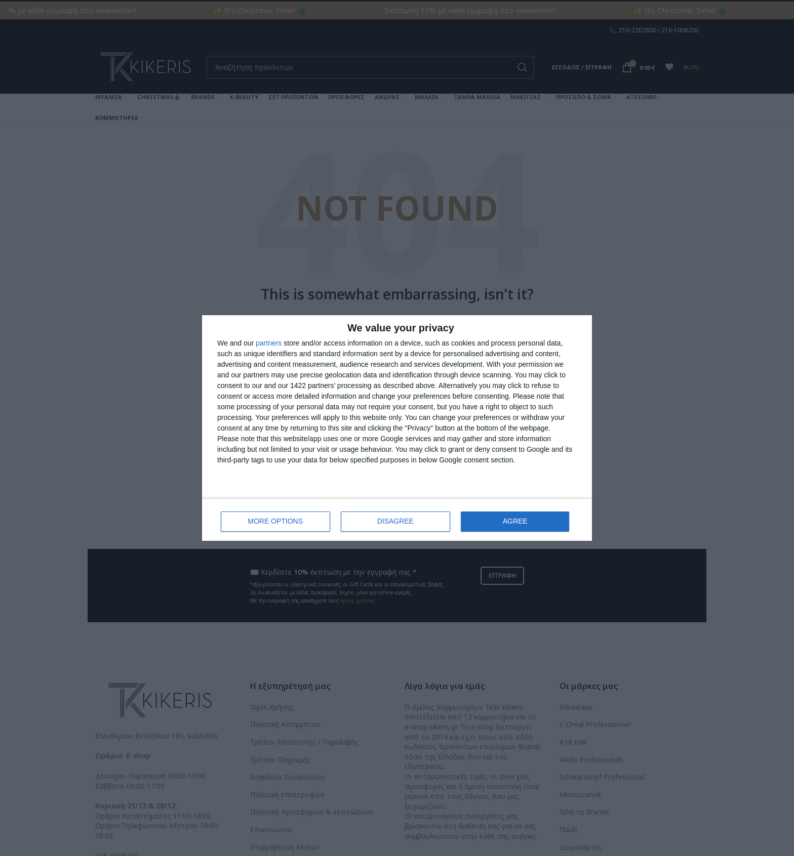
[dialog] (397, 428)
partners (269, 343)
